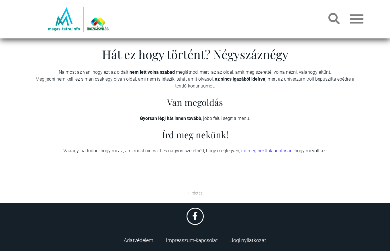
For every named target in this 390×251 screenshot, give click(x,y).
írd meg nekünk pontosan (267, 150)
